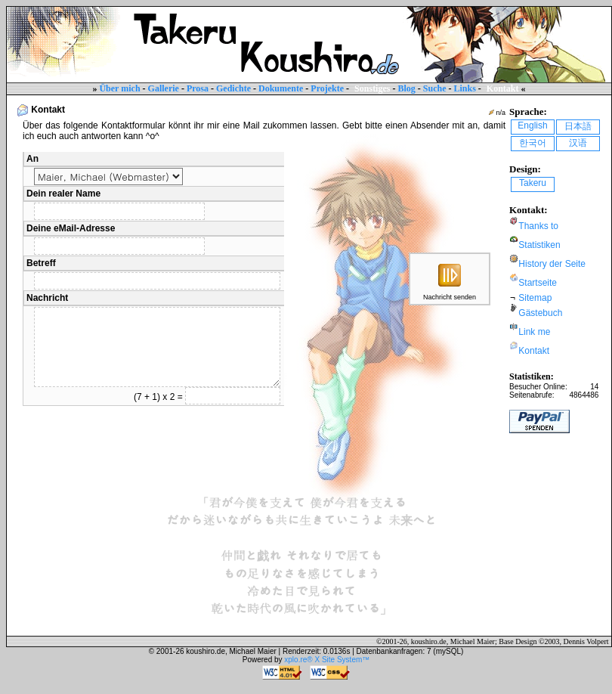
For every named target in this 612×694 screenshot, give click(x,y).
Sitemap (535, 298)
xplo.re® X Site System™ (326, 659)
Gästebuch (540, 313)
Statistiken (539, 245)
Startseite (537, 282)
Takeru (532, 183)
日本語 (578, 126)
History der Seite (552, 264)
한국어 (532, 143)
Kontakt (533, 350)
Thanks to (538, 226)
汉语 (578, 143)
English (532, 125)
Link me (534, 332)
